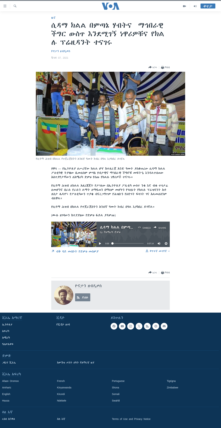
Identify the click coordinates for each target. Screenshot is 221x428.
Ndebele (61, 400)
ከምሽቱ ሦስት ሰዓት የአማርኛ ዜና (75, 362)
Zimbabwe (172, 387)
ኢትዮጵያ (7, 324)
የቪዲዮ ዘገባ (63, 324)
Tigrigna (171, 381)
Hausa (5, 400)
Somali (116, 394)
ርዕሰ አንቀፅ (8, 419)
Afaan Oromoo (10, 381)
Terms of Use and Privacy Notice (131, 419)
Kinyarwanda (64, 387)
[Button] (152, 67)
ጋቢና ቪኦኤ (9, 362)
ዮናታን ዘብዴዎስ (60, 51)
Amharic (6, 387)
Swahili (116, 400)
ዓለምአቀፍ (8, 344)
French (61, 381)
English (6, 394)
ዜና (53, 17)
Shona (115, 387)
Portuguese (118, 381)
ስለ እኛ (61, 419)
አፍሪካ (5, 331)
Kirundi (61, 394)
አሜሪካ (6, 337)
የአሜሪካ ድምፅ (112, 232)
